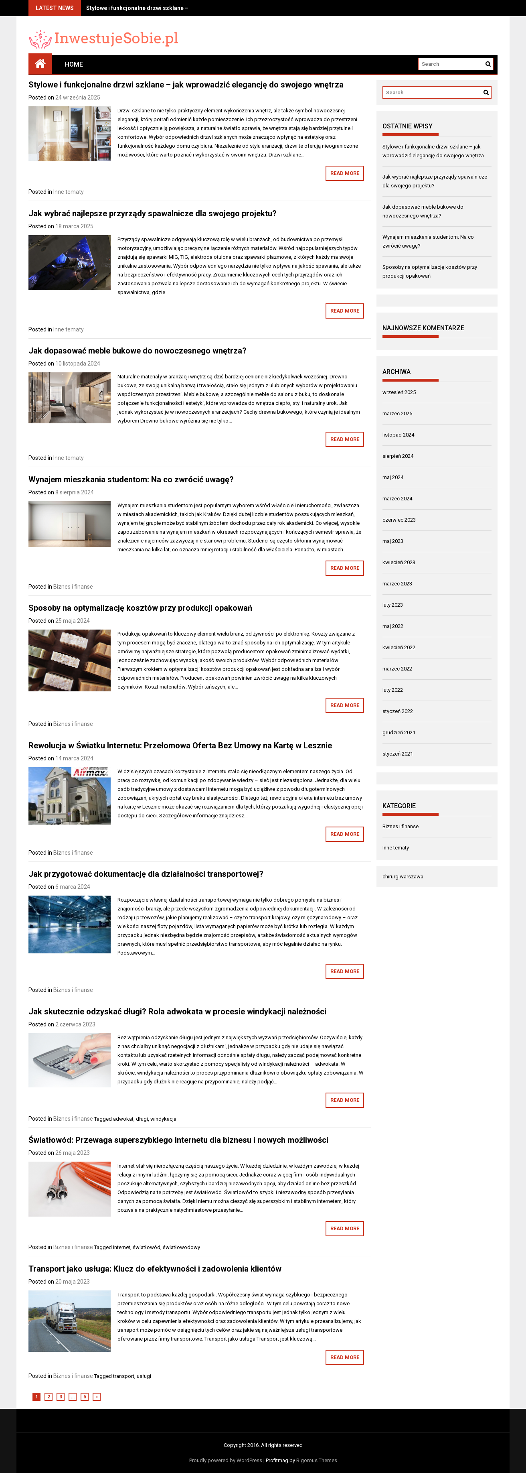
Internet (121, 1247)
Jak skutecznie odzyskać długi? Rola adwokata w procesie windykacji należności (177, 1011)
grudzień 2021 (398, 732)
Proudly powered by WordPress (225, 1460)
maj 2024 (392, 477)
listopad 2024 (398, 435)
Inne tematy (68, 192)
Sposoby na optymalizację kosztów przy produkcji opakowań (140, 608)
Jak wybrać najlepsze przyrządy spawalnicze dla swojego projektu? (152, 213)
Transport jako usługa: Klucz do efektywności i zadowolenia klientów (154, 1269)
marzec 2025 (397, 413)
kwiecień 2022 (398, 647)
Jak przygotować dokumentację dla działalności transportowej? (145, 874)
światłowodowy (181, 1247)
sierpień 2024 (397, 456)
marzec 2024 (397, 499)
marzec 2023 (397, 584)
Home (74, 64)
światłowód (146, 1247)
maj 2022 (392, 626)
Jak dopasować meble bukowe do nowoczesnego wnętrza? (137, 351)
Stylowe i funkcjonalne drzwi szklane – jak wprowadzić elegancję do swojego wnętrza (186, 84)
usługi (144, 1376)
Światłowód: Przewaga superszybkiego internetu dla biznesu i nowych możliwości (178, 1140)
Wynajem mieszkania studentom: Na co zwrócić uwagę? (131, 479)
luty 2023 (392, 605)
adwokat (123, 1119)
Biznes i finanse (73, 586)
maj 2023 (392, 541)
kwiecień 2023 (398, 562)
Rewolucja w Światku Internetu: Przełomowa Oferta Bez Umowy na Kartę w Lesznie (180, 745)
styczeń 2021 (397, 754)
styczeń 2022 (397, 711)
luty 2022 (392, 690)
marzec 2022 (397, 669)
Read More (344, 173)
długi (142, 1119)
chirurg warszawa (402, 877)
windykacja (163, 1119)
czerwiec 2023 (399, 520)
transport (123, 1376)
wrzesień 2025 (399, 392)
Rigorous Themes (316, 1460)
